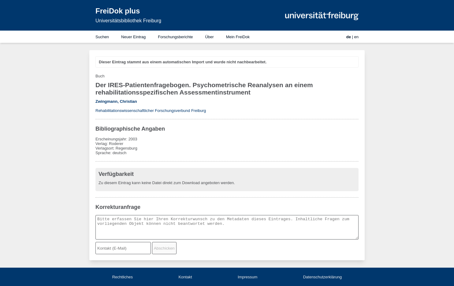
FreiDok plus (117, 11)
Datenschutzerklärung (322, 277)
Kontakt (185, 277)
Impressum (247, 277)
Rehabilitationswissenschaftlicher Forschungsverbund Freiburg (150, 110)
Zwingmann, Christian (116, 101)
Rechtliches (122, 277)
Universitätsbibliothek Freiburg (128, 20)
